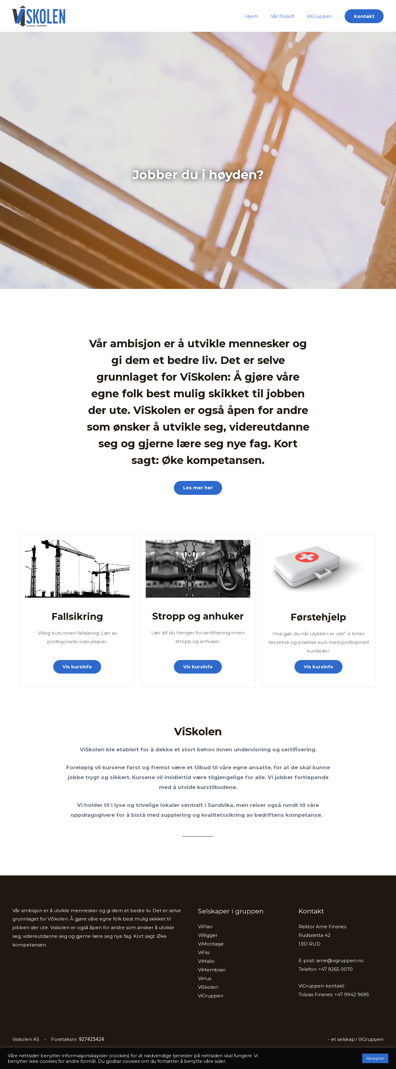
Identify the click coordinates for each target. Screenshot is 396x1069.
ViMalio (206, 961)
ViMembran (212, 970)
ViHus (204, 978)
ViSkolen (89, 16)
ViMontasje (211, 944)
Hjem (259, 16)
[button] (364, 16)
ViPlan (205, 927)
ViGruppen (321, 16)
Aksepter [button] (375, 1058)
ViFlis (203, 953)
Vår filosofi (287, 16)
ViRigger (207, 935)
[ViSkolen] (38, 16)
